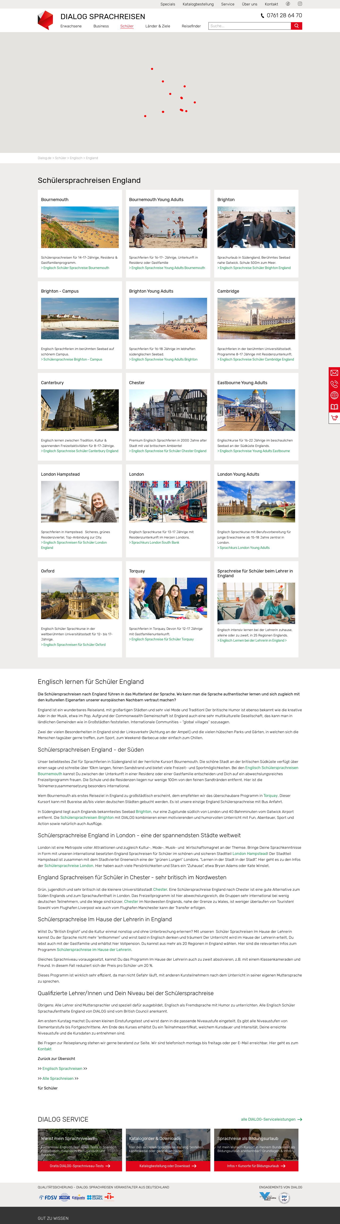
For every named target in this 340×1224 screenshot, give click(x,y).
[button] (163, 112)
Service (227, 4)
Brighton (143, 811)
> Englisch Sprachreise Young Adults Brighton (163, 360)
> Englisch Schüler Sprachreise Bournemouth (75, 268)
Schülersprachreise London (68, 865)
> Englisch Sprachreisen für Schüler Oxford (73, 645)
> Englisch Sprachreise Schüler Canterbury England (79, 451)
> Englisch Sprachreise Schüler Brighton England (254, 268)
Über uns (249, 4)
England (92, 158)
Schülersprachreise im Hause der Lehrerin (94, 949)
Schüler (127, 26)
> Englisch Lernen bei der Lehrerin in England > (252, 641)
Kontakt (271, 4)
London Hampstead (250, 853)
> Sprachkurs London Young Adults (243, 548)
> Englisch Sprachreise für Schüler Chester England (167, 451)
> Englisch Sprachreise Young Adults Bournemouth (167, 268)
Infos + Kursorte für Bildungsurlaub (253, 1166)
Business (101, 26)
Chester (160, 889)
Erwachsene (71, 26)
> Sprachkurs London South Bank (154, 543)
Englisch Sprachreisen (62, 1068)
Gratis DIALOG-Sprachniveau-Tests (77, 1166)
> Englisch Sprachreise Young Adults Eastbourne (253, 451)
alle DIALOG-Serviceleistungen (268, 1119)
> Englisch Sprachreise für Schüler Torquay (161, 639)
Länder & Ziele (157, 26)
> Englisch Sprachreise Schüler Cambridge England (255, 360)
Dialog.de (44, 158)
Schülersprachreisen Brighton (87, 817)
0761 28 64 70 (284, 15)
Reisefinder (191, 26)
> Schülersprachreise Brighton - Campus (71, 360)
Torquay (271, 795)
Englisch (76, 158)
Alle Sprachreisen (58, 1078)
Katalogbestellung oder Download (165, 1166)
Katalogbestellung (198, 4)
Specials (168, 4)
